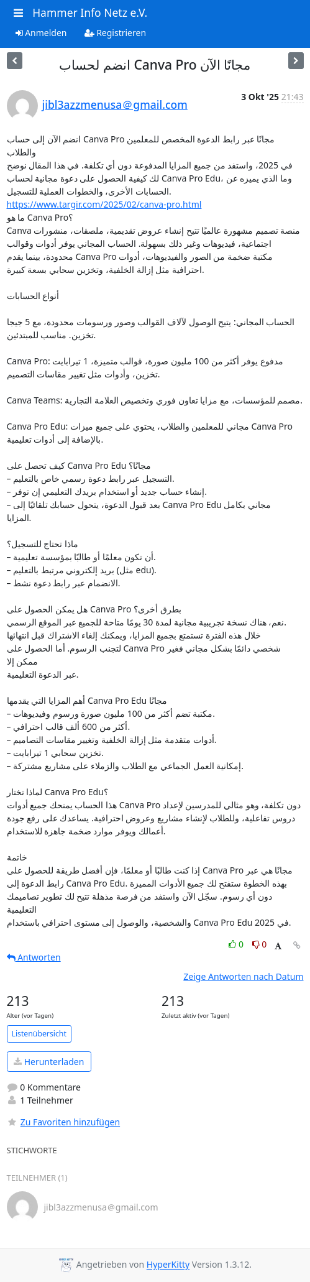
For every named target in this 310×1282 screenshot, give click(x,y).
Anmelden (41, 33)
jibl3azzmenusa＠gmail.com (115, 104)
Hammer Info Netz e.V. (89, 12)
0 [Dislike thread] (259, 944)
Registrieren (115, 33)
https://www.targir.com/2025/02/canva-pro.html (104, 204)
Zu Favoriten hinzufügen (64, 1122)
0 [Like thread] (237, 944)
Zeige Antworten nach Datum (243, 976)
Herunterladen (49, 1062)
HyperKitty (168, 1265)
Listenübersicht (39, 1033)
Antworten (34, 957)
